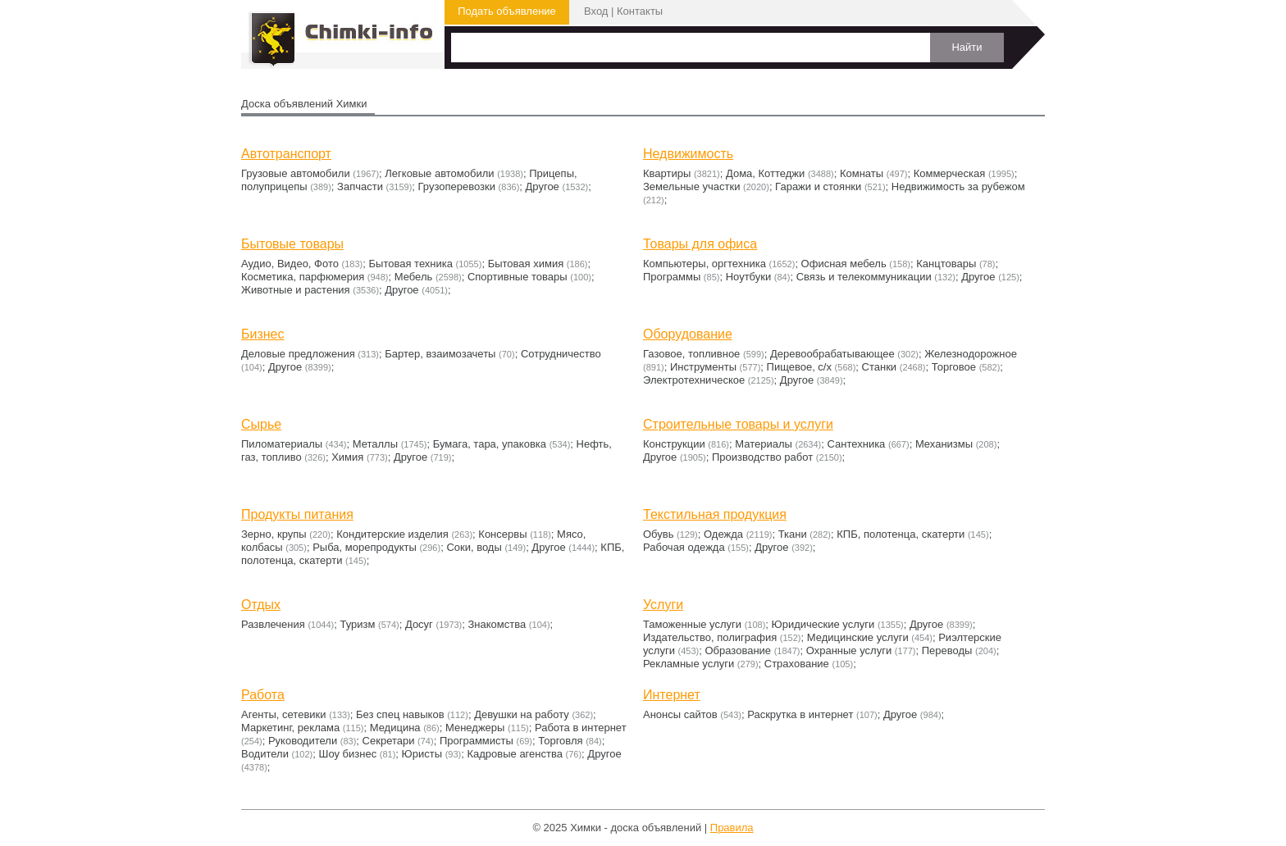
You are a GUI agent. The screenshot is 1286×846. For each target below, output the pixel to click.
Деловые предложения (298, 354)
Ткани (792, 534)
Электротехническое (694, 380)
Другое (542, 186)
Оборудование (687, 334)
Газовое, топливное (691, 354)
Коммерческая (950, 173)
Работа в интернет (581, 727)
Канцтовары (946, 263)
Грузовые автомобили (295, 173)
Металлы (375, 444)
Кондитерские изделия (392, 534)
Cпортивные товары (517, 277)
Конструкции (674, 444)
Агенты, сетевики (283, 714)
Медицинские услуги (858, 637)
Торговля (560, 741)
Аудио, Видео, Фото (290, 263)
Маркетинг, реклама (290, 727)
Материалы (763, 444)
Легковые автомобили (439, 173)
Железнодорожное (970, 354)
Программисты (476, 741)
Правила (732, 827)
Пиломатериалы (281, 444)
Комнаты (861, 173)
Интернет (671, 695)
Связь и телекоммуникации (864, 277)
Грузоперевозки (456, 186)
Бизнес (263, 334)
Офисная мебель (844, 263)
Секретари (389, 741)
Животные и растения (295, 290)
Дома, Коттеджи (765, 173)
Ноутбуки (749, 277)
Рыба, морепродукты (364, 547)
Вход (596, 11)
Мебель (413, 277)
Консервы (502, 534)
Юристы (422, 754)
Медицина (395, 727)
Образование (738, 650)
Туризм (357, 624)
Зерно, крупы (274, 534)
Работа (263, 695)
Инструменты (703, 367)
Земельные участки (691, 186)
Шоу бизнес (347, 754)
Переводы (947, 650)
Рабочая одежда (684, 547)
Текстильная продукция (715, 514)
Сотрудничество (561, 354)
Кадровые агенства (514, 754)
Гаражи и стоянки (818, 186)
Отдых (260, 605)
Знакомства (497, 624)
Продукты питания (297, 514)
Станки (879, 367)
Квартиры (667, 173)
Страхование (796, 663)
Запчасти (360, 186)
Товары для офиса (700, 244)
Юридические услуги (823, 624)
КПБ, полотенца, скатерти (900, 534)
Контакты (640, 11)
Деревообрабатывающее (832, 354)
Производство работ (762, 457)
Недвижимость (688, 154)
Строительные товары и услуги (738, 424)
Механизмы (944, 444)
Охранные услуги (849, 650)
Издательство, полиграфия (710, 637)
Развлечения (273, 624)
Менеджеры (474, 727)
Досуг (419, 624)
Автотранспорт (286, 154)
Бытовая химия (526, 263)
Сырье (261, 424)
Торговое (954, 367)
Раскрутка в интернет (800, 714)
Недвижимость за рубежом (958, 186)
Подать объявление (507, 11)
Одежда (723, 534)
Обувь (658, 534)
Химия (347, 457)
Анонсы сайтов (680, 714)
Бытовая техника (411, 263)
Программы (671, 277)
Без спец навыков (400, 714)
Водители (265, 754)
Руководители (302, 741)
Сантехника (857, 444)
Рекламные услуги (688, 663)
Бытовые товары (292, 244)
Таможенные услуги (692, 624)
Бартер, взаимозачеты (440, 354)
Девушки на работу (521, 714)
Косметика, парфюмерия (302, 277)
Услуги (663, 605)
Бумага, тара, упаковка (489, 444)
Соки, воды (473, 547)
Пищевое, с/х (799, 367)
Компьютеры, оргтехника (704, 263)
